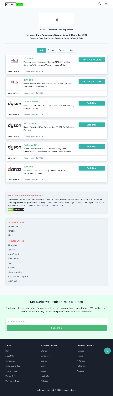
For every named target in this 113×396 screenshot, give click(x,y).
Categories (46, 356)
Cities (43, 371)
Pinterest (81, 361)
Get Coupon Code (91, 59)
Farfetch (12, 249)
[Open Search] (99, 3)
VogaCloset (13, 254)
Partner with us (12, 381)
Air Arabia (12, 245)
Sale (71, 50)
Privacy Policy (11, 376)
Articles (44, 381)
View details (13, 71)
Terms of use (11, 371)
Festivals (45, 376)
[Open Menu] (106, 3)
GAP (10, 263)
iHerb (10, 235)
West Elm (13, 280)
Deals (61, 50)
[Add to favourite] (72, 15)
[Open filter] (107, 350)
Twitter (80, 356)
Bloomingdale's (15, 272)
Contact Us (10, 361)
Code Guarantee (12, 366)
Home (43, 29)
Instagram (81, 366)
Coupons (51, 50)
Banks (43, 366)
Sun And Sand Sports (18, 276)
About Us (9, 356)
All (41, 50)
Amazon (12, 230)
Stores (44, 351)
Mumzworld (13, 258)
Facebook (81, 351)
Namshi (11, 267)
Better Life (13, 226)
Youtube (80, 371)
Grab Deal (91, 103)
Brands (44, 361)
